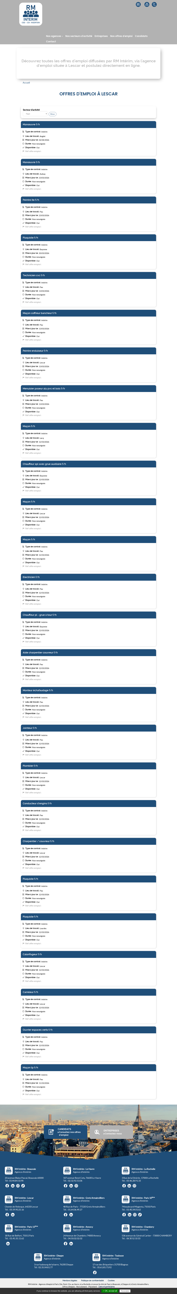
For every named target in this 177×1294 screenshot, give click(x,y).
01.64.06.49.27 (75, 1209)
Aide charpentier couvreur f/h (40, 652)
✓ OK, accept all (110, 1291)
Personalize (125, 1291)
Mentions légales (70, 1280)
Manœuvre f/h (31, 124)
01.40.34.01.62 (133, 1209)
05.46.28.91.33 (133, 1180)
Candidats (141, 36)
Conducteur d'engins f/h (37, 803)
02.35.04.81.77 (45, 1267)
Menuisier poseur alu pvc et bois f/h (44, 388)
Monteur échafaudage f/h (38, 690)
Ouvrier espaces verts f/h (37, 1029)
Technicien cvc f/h (34, 275)
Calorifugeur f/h (32, 954)
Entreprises (101, 36)
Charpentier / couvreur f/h (38, 841)
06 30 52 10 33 (133, 1238)
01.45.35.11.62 (17, 1238)
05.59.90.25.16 (17, 1209)
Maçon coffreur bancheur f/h (39, 313)
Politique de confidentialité (92, 1280)
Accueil (26, 82)
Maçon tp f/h (30, 1067)
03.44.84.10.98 (16, 1180)
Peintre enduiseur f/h (35, 350)
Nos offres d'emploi (121, 36)
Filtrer (52, 114)
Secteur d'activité (31, 109)
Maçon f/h (29, 426)
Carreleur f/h (30, 992)
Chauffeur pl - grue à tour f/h (40, 615)
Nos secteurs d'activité (78, 36)
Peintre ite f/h (31, 200)
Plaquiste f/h (30, 237)
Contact (51, 41)
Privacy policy (137, 1291)
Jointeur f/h (30, 728)
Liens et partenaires (106, 1287)
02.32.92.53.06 (75, 1180)
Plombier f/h (30, 765)
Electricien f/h (31, 577)
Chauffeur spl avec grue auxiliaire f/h (44, 464)
